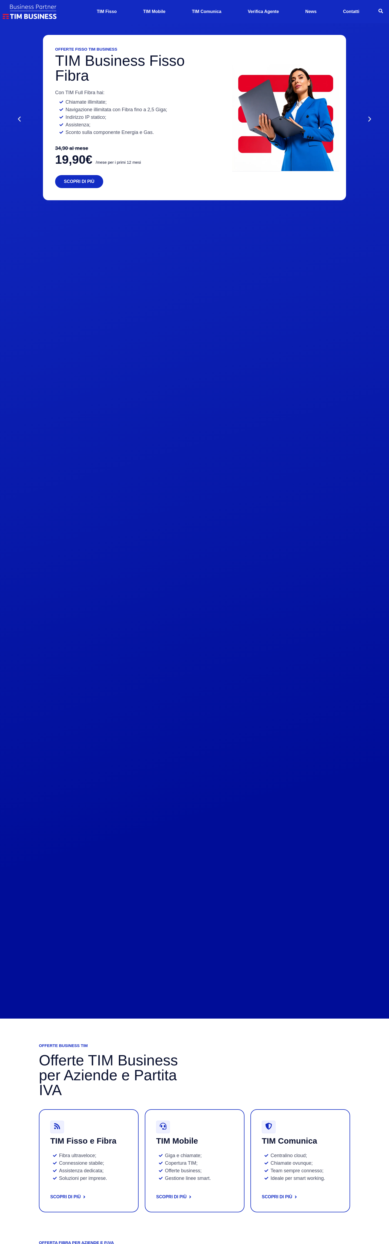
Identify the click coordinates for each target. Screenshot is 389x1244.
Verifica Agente (263, 11)
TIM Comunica (206, 11)
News (311, 11)
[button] (12, 119)
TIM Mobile (154, 11)
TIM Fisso (107, 11)
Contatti (351, 11)
